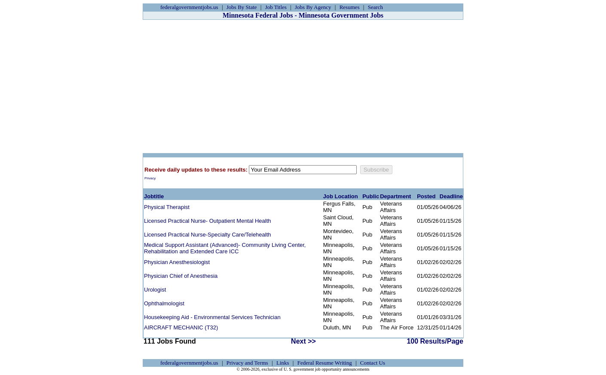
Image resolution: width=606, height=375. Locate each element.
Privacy (150, 178)
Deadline (451, 196)
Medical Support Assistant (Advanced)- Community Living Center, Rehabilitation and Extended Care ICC (225, 248)
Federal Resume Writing (324, 363)
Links (282, 363)
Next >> (303, 341)
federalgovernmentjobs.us (189, 7)
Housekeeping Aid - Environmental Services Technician (212, 317)
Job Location (340, 196)
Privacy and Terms (247, 363)
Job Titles (276, 7)
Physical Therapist (167, 207)
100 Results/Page (435, 341)
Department (395, 196)
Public (370, 196)
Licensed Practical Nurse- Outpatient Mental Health (207, 221)
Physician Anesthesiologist (177, 262)
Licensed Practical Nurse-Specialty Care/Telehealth (207, 234)
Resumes (350, 7)
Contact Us (372, 363)
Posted (426, 196)
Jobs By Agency (313, 7)
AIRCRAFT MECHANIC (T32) (181, 327)
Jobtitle (154, 196)
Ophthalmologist (164, 303)
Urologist (155, 289)
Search (375, 7)
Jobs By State (241, 7)
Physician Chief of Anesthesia (180, 276)
